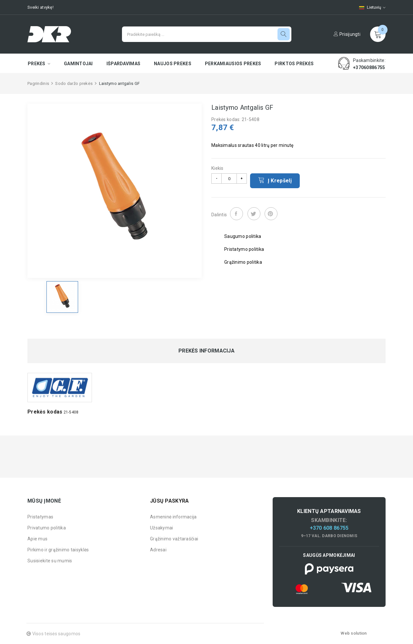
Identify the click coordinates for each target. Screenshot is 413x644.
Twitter (253, 213)
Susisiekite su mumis (49, 560)
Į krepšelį (275, 180)
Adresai (158, 549)
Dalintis (236, 213)
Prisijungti (347, 34)
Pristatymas (40, 516)
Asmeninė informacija (173, 516)
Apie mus (37, 538)
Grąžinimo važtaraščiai (174, 538)
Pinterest (271, 213)
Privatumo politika (46, 527)
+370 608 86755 (329, 528)
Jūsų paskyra (169, 501)
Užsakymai (161, 527)
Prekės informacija (206, 350)
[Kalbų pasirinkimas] (369, 7)
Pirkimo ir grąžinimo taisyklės (58, 549)
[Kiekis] (229, 178)
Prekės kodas (44, 412)
